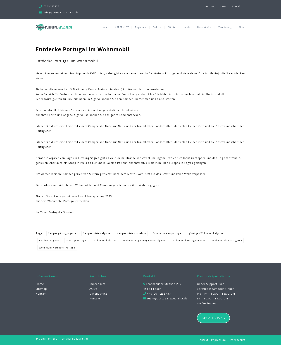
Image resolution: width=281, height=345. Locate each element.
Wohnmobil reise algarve (227, 240)
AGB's (93, 288)
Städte (172, 27)
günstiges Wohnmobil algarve (206, 233)
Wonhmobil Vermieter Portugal (57, 247)
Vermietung (225, 27)
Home (104, 27)
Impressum (97, 284)
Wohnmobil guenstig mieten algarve (144, 240)
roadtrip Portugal (76, 240)
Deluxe (157, 27)
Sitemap (41, 288)
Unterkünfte (204, 27)
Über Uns (209, 6)
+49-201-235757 (213, 318)
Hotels (186, 27)
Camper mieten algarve (97, 233)
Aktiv (241, 27)
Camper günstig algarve (62, 233)
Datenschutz (98, 293)
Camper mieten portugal (167, 233)
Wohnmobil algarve (105, 240)
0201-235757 (51, 6)
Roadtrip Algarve (49, 240)
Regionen (140, 27)
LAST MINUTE (121, 27)
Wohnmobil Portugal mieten (189, 240)
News (223, 6)
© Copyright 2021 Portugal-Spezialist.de (62, 338)
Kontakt (237, 6)
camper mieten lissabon (131, 233)
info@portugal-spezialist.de (61, 12)
